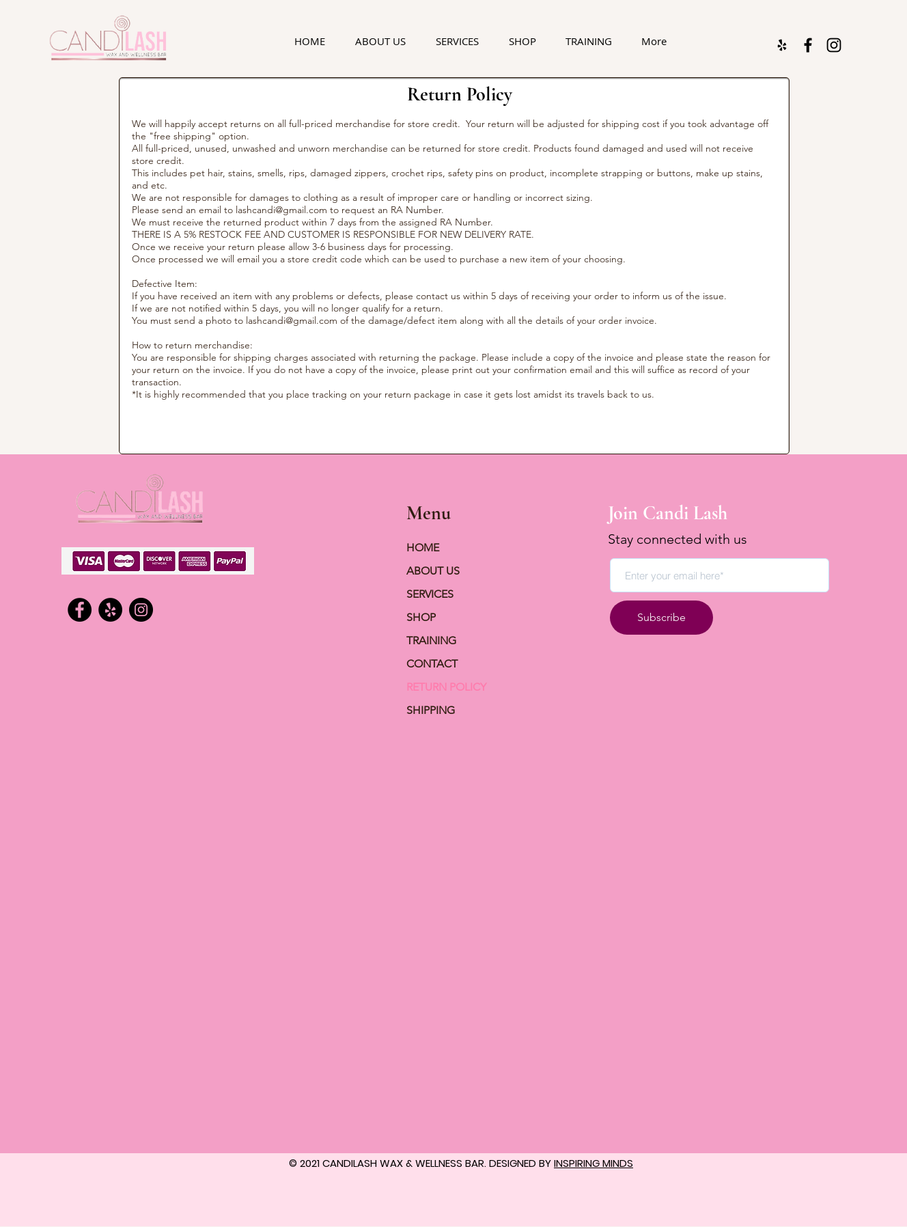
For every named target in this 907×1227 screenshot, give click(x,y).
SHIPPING (430, 710)
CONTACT (432, 663)
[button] (457, 41)
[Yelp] (110, 610)
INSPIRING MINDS (593, 1163)
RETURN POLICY (446, 686)
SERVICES (430, 594)
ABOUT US (433, 570)
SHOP (421, 617)
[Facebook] (808, 45)
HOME (422, 547)
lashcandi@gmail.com (281, 210)
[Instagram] (833, 45)
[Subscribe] (661, 618)
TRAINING (431, 640)
